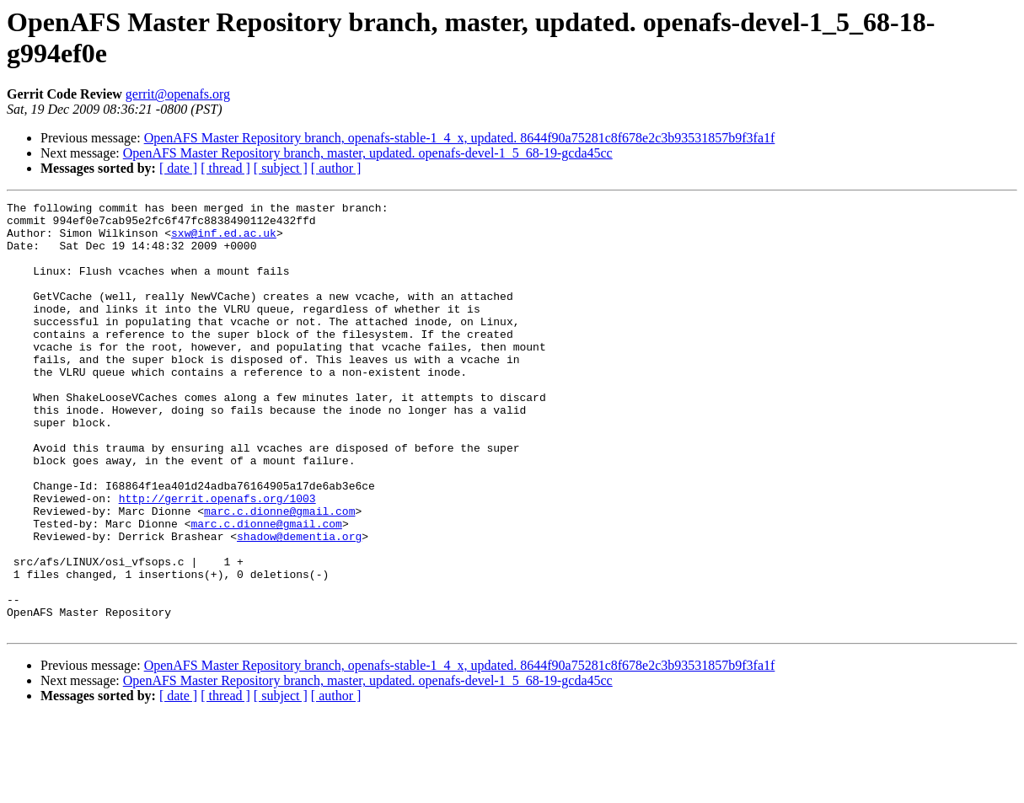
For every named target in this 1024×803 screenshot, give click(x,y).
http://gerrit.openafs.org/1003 (217, 558)
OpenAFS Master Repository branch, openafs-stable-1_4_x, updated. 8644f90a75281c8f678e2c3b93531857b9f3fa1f (459, 138)
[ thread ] (225, 168)
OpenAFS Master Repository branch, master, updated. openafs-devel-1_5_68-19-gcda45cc (368, 153)
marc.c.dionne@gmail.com (279, 573)
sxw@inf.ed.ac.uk (223, 240)
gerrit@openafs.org (178, 94)
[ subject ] (281, 168)
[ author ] (336, 168)
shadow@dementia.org (299, 604)
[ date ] (178, 168)
